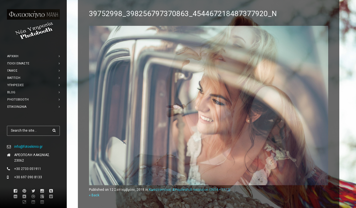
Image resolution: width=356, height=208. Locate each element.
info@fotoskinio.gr (28, 147)
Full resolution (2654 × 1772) (208, 190)
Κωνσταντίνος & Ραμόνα (168, 190)
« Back (94, 195)
